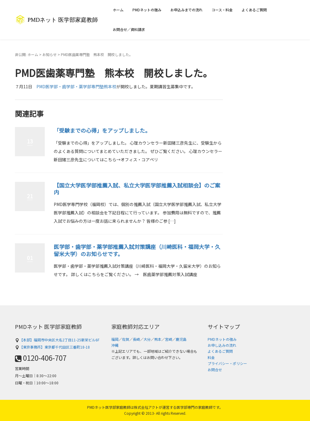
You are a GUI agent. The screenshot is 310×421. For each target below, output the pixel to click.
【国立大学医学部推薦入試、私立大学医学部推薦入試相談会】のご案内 (137, 188)
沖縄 (114, 345)
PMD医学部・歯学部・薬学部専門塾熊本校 (76, 86)
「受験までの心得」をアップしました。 (102, 130)
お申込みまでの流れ (186, 9)
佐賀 (125, 339)
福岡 (114, 339)
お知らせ (49, 54)
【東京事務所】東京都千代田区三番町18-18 (52, 346)
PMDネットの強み (146, 9)
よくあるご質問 (254, 9)
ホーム (118, 9)
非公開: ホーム (26, 54)
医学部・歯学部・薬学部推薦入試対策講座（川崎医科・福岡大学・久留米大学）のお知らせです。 (137, 250)
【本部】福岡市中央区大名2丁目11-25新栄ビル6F (57, 339)
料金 (211, 357)
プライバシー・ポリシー (227, 363)
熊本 (157, 339)
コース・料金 (222, 9)
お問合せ (215, 369)
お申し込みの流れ (222, 345)
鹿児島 (181, 339)
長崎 (136, 339)
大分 (147, 339)
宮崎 (168, 339)
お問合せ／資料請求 (129, 29)
